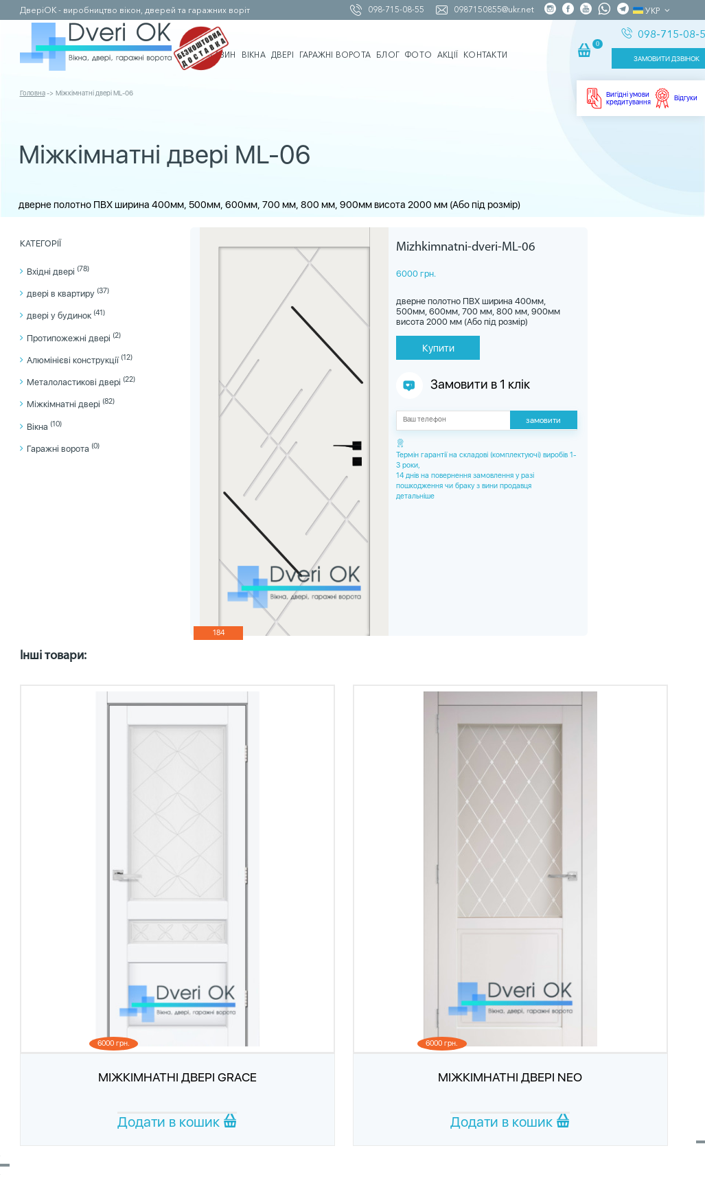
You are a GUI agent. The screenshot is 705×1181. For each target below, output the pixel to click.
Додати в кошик (177, 1122)
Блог (388, 43)
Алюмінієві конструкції (79, 360)
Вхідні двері (58, 271)
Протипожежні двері (74, 338)
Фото (418, 43)
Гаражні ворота (63, 449)
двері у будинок (66, 315)
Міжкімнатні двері (71, 404)
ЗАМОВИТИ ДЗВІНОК (631, 53)
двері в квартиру (68, 293)
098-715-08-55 (388, 9)
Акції (447, 43)
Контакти (485, 43)
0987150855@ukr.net (486, 9)
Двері (282, 43)
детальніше (415, 496)
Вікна (44, 427)
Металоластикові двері (81, 382)
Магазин (217, 43)
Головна (32, 80)
